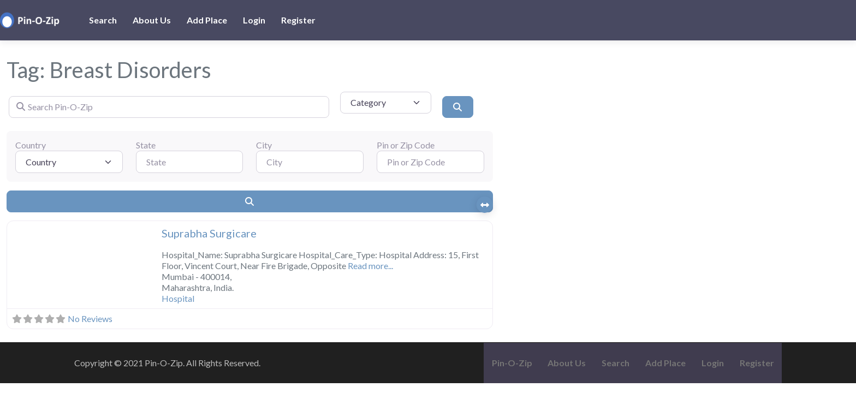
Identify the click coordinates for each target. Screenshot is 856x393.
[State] (189, 161)
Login (254, 20)
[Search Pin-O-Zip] (169, 107)
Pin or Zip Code (406, 145)
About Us (152, 20)
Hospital (178, 298)
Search (103, 20)
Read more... (370, 265)
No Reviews (90, 318)
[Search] (457, 107)
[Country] (69, 161)
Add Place (207, 20)
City (264, 145)
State (146, 145)
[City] (310, 161)
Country (30, 145)
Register (298, 20)
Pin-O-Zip (512, 363)
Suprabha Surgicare (209, 233)
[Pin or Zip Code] (430, 161)
